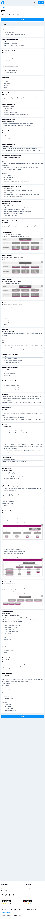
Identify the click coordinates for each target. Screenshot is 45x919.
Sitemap (35, 909)
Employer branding (27, 888)
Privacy (10, 909)
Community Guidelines (6, 890)
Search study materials (6, 886)
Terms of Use (4, 909)
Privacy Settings (28, 909)
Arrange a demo (26, 890)
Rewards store (4, 888)
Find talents (25, 886)
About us (21, 909)
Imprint (15, 909)
